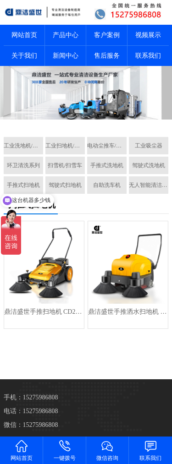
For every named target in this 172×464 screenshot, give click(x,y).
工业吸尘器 (148, 145)
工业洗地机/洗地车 (23, 145)
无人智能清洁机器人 (148, 185)
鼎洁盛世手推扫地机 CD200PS (44, 311)
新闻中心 (65, 55)
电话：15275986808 (31, 411)
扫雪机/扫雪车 (65, 165)
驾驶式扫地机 (65, 185)
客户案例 (107, 35)
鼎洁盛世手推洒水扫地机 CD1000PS (128, 311)
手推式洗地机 (106, 165)
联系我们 (148, 55)
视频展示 (148, 35)
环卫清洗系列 (23, 165)
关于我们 (24, 55)
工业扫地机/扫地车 (65, 145)
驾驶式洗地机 (148, 165)
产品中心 (65, 35)
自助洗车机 (107, 185)
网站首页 (24, 35)
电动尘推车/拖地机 (107, 145)
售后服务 (107, 55)
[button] (78, 111)
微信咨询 (107, 450)
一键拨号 (64, 450)
